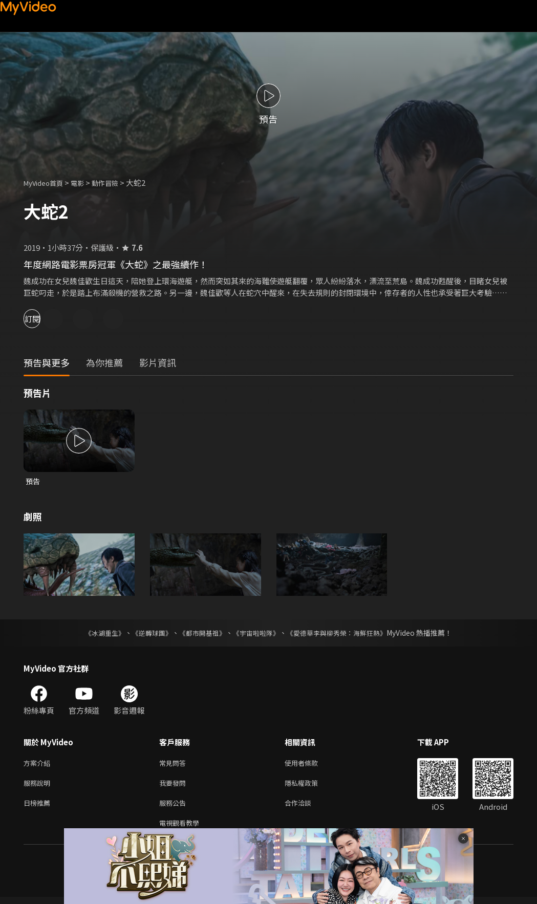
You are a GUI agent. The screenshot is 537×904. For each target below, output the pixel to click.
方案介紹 (39, 764)
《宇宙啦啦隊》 (257, 634)
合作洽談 (306, 807)
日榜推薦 (39, 807)
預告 (33, 481)
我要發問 (174, 786)
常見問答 (174, 764)
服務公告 (174, 807)
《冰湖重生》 (96, 634)
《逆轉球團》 (146, 634)
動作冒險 (116, 182)
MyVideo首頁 (47, 182)
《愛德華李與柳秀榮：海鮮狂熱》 (343, 634)
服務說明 (39, 786)
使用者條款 (310, 764)
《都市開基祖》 (200, 634)
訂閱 (44, 318)
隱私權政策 (310, 786)
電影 (85, 182)
